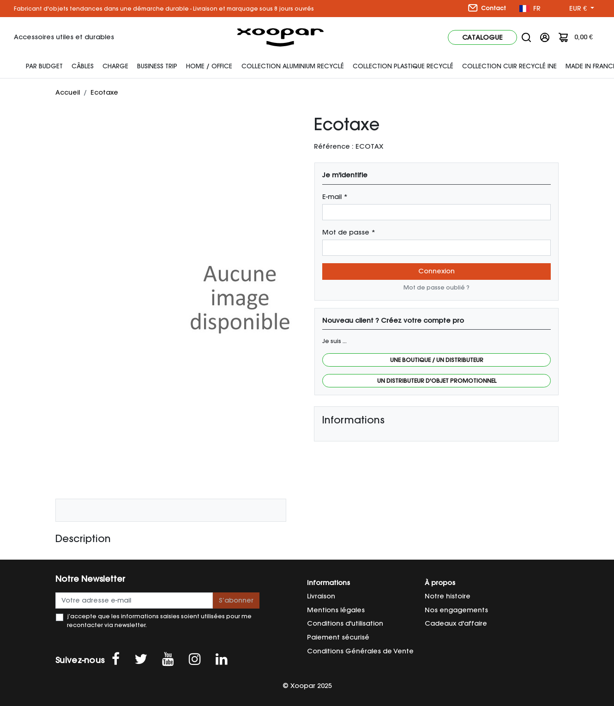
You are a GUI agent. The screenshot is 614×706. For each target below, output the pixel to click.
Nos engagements (456, 610)
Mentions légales (336, 610)
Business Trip (157, 66)
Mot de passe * (348, 232)
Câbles (83, 66)
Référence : (334, 146)
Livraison (321, 596)
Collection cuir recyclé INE (509, 66)
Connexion (436, 271)
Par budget (44, 66)
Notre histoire (447, 596)
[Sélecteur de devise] (581, 8)
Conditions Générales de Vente (360, 651)
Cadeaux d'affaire (456, 623)
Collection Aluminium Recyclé (292, 66)
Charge (115, 66)
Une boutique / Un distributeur (436, 359)
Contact (487, 8)
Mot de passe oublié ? (436, 287)
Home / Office (209, 66)
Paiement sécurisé (338, 637)
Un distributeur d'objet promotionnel (436, 380)
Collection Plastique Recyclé (403, 66)
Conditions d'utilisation (345, 623)
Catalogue (482, 37)
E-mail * (335, 197)
